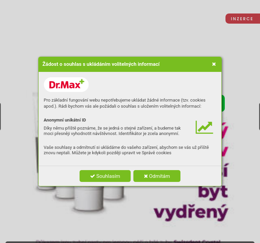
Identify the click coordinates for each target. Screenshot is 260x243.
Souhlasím (105, 176)
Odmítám (157, 176)
